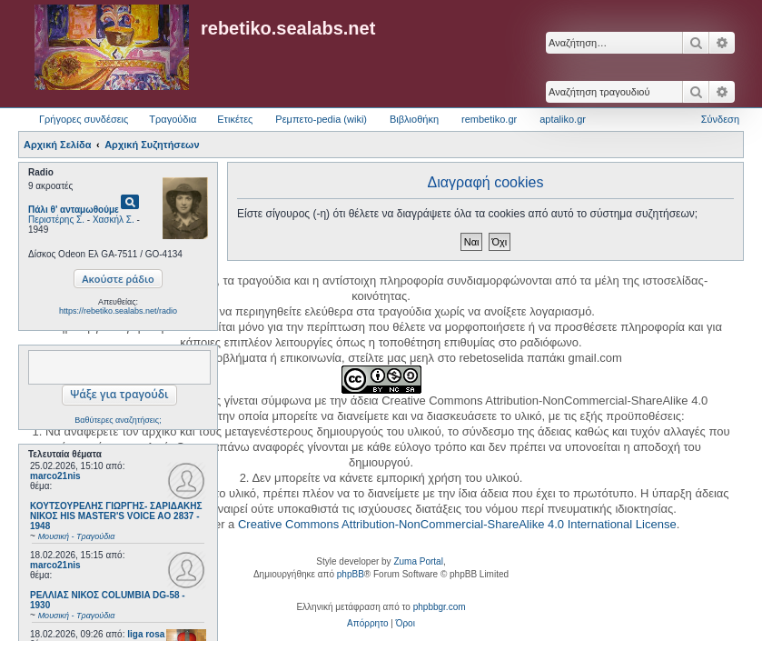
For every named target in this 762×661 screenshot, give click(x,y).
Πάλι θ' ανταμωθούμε (73, 210)
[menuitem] (367, 624)
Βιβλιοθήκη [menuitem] (414, 119)
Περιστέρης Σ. (56, 220)
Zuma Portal (417, 561)
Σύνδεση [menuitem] (720, 119)
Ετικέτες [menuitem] (234, 119)
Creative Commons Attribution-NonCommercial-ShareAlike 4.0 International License (457, 524)
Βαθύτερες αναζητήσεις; (117, 420)
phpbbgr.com (439, 607)
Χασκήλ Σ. (113, 220)
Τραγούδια (172, 119)
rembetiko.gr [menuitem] (489, 119)
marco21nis (55, 476)
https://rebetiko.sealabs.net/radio (118, 310)
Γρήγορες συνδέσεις (83, 119)
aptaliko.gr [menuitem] (562, 119)
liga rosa (145, 634)
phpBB (350, 574)
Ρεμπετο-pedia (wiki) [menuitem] (321, 119)
